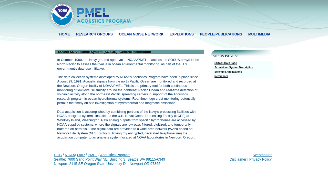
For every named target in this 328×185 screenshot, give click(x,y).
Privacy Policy (260, 159)
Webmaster (262, 155)
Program (123, 155)
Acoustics (108, 155)
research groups (94, 34)
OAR (81, 155)
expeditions (182, 34)
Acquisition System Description (233, 67)
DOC (58, 155)
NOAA (70, 155)
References (221, 76)
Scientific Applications (228, 71)
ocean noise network (141, 34)
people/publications (221, 34)
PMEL (93, 155)
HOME (64, 34)
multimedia (259, 34)
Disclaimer (238, 159)
